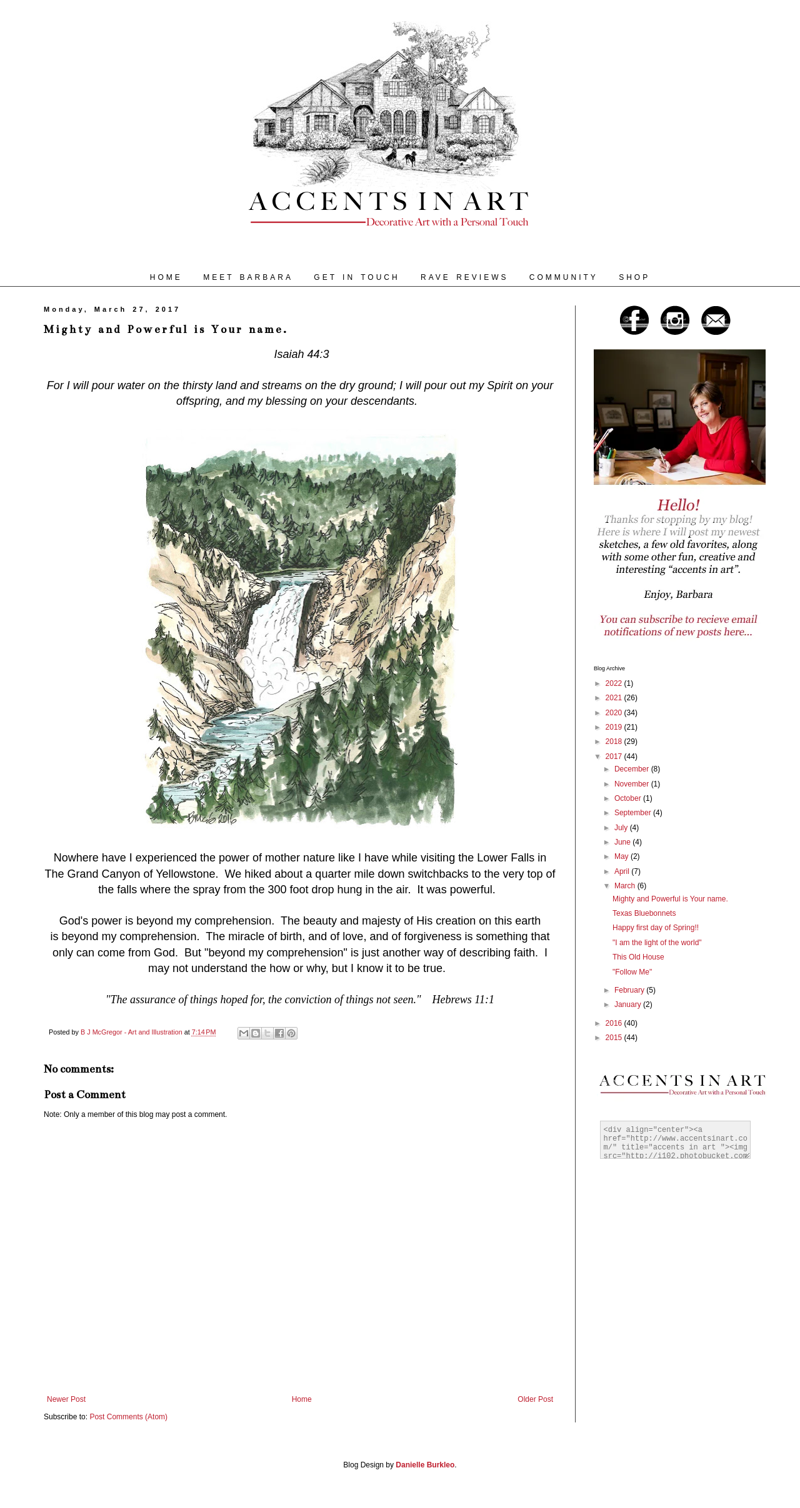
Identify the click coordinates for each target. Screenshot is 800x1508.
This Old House (638, 957)
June (623, 842)
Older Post (535, 1399)
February (630, 990)
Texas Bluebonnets (644, 913)
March (626, 885)
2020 (615, 712)
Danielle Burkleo (425, 1465)
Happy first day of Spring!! (655, 927)
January (628, 1004)
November (632, 784)
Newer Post (66, 1399)
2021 (615, 697)
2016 (615, 1023)
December (632, 769)
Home (302, 1399)
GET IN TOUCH (356, 277)
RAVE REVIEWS (464, 277)
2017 (615, 756)
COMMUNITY (563, 277)
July (622, 827)
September (633, 812)
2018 (615, 741)
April (622, 871)
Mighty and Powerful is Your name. (670, 899)
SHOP (634, 277)
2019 (615, 727)
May (622, 856)
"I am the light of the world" (657, 942)
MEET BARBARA (248, 277)
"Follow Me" (632, 972)
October (628, 798)
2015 (615, 1037)
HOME (166, 277)
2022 (615, 683)
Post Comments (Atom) (128, 1416)
